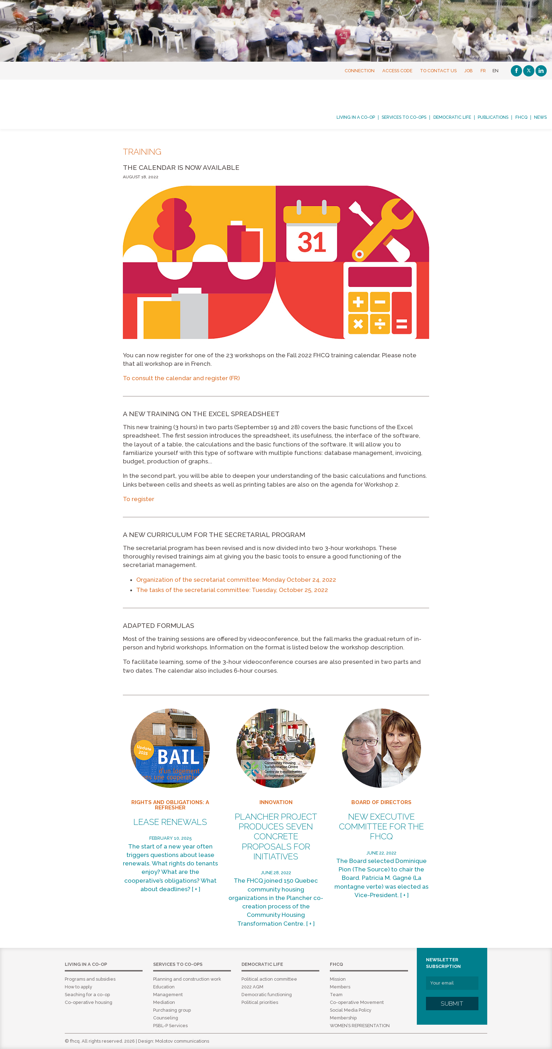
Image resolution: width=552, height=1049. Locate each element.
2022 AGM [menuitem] (252, 986)
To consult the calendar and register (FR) (181, 378)
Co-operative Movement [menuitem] (357, 1002)
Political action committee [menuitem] (269, 979)
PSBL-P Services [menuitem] (170, 1025)
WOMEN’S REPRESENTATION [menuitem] (360, 1025)
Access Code (397, 70)
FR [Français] (483, 70)
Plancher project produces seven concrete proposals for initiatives (276, 837)
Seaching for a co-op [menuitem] (87, 994)
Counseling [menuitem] (165, 1017)
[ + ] (196, 889)
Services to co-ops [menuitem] (404, 117)
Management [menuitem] (168, 994)
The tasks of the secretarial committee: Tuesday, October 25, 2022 (232, 589)
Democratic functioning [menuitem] (267, 994)
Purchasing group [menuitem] (172, 1010)
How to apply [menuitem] (78, 986)
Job (468, 70)
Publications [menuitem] (493, 117)
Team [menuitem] (336, 994)
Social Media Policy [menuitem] (350, 1010)
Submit (452, 1003)
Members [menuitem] (340, 986)
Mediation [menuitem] (164, 1002)
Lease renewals (170, 822)
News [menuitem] (540, 117)
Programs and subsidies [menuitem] (90, 979)
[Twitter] (528, 70)
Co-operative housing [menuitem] (88, 1002)
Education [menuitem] (164, 986)
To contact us (438, 70)
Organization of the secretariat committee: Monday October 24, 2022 (236, 579)
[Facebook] (516, 70)
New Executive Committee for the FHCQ (381, 826)
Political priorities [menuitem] (260, 1002)
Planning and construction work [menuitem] (187, 979)
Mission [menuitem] (338, 979)
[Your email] (452, 983)
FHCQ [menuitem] (521, 117)
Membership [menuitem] (343, 1017)
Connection (360, 70)
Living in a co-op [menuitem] (356, 117)
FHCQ (64, 104)
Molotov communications (182, 1041)
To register (138, 498)
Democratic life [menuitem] (452, 117)
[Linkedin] (541, 70)
